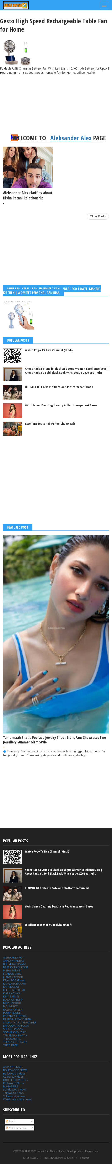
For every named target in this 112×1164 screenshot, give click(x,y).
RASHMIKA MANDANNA (17, 1019)
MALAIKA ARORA (13, 1000)
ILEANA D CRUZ (12, 974)
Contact (84, 1158)
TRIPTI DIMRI (10, 1045)
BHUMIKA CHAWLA (14, 964)
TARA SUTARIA (12, 1039)
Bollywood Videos (14, 1073)
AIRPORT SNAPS (13, 1067)
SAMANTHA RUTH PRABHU (19, 1022)
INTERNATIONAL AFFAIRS (58, 1158)
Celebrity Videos (13, 1076)
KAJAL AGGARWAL (14, 980)
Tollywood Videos (14, 1096)
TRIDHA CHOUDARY (15, 1042)
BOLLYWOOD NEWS (15, 1070)
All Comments (16, 1128)
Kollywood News (13, 1083)
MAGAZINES (10, 1086)
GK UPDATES (30, 1158)
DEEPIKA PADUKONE (15, 967)
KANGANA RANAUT (14, 983)
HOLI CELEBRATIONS (15, 1080)
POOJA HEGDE (12, 1013)
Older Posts (98, 216)
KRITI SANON (11, 996)
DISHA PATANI (11, 970)
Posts (11, 1121)
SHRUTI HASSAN (13, 1029)
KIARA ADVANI (11, 993)
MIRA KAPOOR (12, 1003)
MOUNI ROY (10, 1006)
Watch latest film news (17, 1099)
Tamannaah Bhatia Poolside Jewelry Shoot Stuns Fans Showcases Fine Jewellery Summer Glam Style (54, 739)
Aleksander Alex (70, 137)
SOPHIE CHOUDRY (14, 1032)
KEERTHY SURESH (14, 990)
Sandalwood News (15, 1089)
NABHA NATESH (12, 1009)
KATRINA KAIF (11, 986)
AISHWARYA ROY (13, 957)
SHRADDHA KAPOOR (16, 1025)
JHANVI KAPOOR (13, 977)
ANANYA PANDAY (13, 961)
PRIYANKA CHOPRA (15, 1016)
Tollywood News (13, 1093)
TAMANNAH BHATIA (15, 1035)
